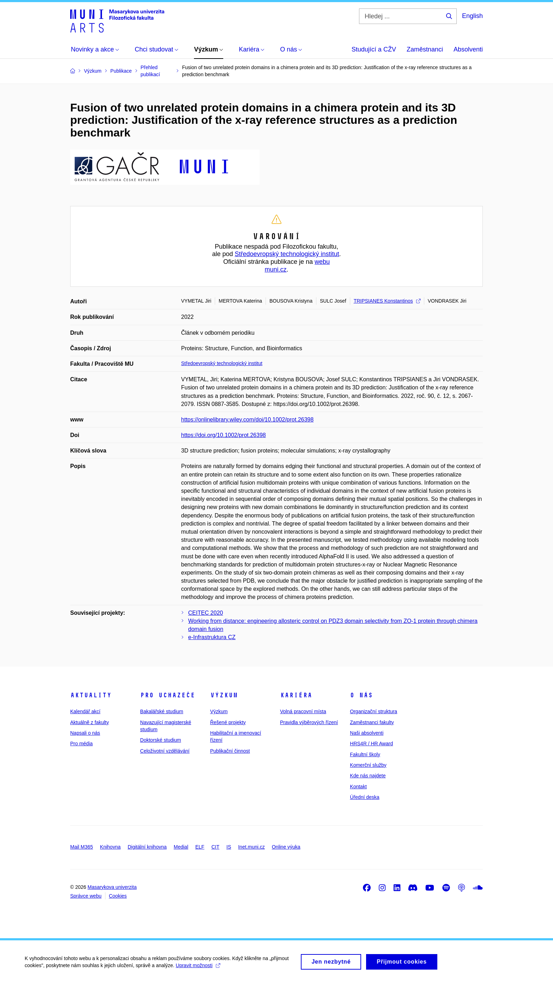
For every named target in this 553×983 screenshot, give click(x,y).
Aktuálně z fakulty (89, 722)
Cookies (118, 896)
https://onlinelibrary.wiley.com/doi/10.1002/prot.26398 (247, 420)
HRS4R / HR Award (371, 743)
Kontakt (358, 786)
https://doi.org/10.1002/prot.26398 (223, 435)
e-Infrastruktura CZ (212, 637)
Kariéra (296, 695)
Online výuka (286, 847)
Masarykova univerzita (111, 887)
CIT (215, 847)
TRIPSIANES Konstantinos (387, 301)
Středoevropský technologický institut (287, 253)
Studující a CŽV (374, 49)
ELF (200, 847)
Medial (181, 847)
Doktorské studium (160, 740)
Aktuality (90, 695)
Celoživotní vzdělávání (164, 751)
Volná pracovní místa (303, 711)
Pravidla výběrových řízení (309, 722)
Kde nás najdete (367, 775)
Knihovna (110, 847)
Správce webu (86, 896)
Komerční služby (368, 765)
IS (228, 847)
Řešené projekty (228, 722)
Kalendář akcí (85, 711)
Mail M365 (81, 847)
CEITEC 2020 (205, 613)
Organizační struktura (373, 711)
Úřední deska (364, 797)
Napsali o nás (85, 733)
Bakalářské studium (161, 711)
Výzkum (224, 695)
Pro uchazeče (167, 695)
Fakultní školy (365, 754)
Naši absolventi (366, 733)
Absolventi (468, 49)
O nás (361, 695)
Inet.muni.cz (251, 847)
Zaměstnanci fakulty (372, 722)
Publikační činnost (230, 751)
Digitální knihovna (147, 847)
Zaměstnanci (425, 49)
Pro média (81, 743)
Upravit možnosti (198, 969)
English (472, 15)
